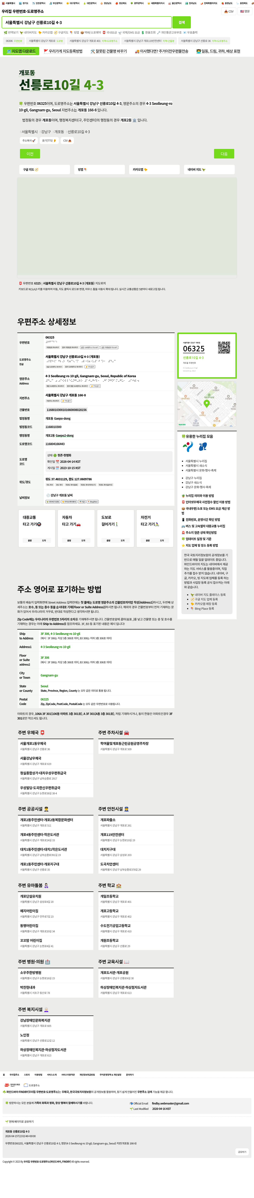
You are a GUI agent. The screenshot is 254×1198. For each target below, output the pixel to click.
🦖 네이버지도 (28, 34)
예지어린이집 (29, 922)
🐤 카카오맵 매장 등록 (203, 606)
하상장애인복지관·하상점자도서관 (123, 999)
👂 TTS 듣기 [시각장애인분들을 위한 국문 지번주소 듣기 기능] (72, 406)
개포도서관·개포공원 (114, 984)
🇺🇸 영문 (245, 13)
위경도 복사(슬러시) (122, 492)
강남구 (46, 134)
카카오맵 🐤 (140, 172)
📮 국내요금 (111, 34)
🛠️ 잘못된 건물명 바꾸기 (111, 53)
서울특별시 (13, 4)
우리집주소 (16, 1087)
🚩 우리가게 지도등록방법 (64, 53)
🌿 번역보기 (11, 34)
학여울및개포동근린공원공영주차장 (125, 755)
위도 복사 (50, 492)
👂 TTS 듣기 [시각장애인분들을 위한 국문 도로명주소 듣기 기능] (103, 370)
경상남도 (135, 4)
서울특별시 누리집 (196, 463)
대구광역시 (93, 4)
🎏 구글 (93, 510)
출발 (29, 550)
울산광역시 (222, 4)
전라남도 (242, 4)
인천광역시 (50, 4)
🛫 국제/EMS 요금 (130, 34)
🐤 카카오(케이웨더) (76, 510)
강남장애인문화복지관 (35, 1032)
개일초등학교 (109, 908)
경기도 (32, 4)
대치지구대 (108, 861)
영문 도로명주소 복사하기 (58, 390)
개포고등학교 (109, 922)
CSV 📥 (68, 143)
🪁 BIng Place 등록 (202, 611)
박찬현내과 (27, 999)
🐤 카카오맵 (45, 34)
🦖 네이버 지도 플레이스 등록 (207, 597)
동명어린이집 (29, 937)
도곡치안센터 (109, 876)
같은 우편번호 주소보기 (129, 350)
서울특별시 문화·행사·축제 (200, 473)
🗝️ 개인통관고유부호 (171, 34)
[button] (96, 573)
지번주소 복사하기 (55, 406)
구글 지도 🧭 (31, 172)
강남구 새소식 (193, 485)
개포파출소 (108, 831)
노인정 (24, 1046)
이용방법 (46, 1087)
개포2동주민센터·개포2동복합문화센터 (47, 831)
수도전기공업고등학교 (115, 937)
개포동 (60, 134)
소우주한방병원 (30, 984)
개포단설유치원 (30, 908)
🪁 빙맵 (75, 34)
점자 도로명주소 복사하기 (82, 370)
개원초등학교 (109, 952)
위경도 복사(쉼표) (78, 492)
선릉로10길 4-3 (79, 134)
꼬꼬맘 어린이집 (31, 952)
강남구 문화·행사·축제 (198, 489)
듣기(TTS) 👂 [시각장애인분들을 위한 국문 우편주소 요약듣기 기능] (50, 143)
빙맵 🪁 (82, 172)
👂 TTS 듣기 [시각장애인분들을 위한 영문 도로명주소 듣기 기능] (111, 390)
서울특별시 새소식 (196, 468)
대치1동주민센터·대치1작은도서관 (44, 861)
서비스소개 (62, 1087)
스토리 (32, 1087)
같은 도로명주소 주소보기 (103, 350)
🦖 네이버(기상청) (55, 510)
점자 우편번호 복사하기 (77, 350)
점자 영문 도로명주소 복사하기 (87, 390)
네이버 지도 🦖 (196, 172)
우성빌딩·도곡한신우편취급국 (40, 799)
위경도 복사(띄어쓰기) (100, 492)
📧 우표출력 (192, 34)
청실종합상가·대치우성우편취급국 (43, 784)
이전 (30, 156)
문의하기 (162, 1087)
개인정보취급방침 (107, 1087)
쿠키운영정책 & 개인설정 (138, 1087)
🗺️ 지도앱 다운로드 (21, 53)
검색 (181, 23)
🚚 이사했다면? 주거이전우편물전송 (165, 53)
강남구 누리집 (193, 480)
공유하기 (242, 1165)
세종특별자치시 (198, 4)
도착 (43, 550)
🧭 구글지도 (61, 34)
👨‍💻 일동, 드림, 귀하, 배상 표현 (223, 53)
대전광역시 (115, 4)
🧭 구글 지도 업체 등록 (204, 602)
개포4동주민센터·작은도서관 (40, 846)
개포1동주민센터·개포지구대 (40, 876)
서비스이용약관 (83, 1087)
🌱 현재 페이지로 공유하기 (19, 1135)
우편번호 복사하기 (55, 350)
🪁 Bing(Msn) (106, 510)
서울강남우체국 (30, 770)
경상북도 (154, 4)
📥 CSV (228, 13)
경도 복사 (62, 492)
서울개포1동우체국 (33, 755)
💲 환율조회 (150, 34)
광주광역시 (174, 4)
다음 (223, 156)
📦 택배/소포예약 (91, 34)
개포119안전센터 (112, 846)
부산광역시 (72, 4)
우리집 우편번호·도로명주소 (23, 13)
